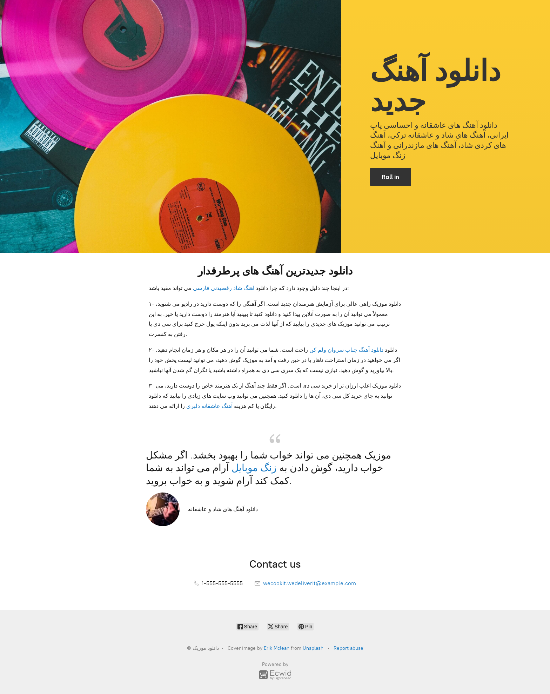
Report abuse (348, 648)
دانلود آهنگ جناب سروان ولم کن (346, 349)
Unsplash (313, 648)
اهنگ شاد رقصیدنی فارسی (223, 288)
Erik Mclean (276, 648)
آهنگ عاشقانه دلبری (209, 406)
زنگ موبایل (254, 468)
